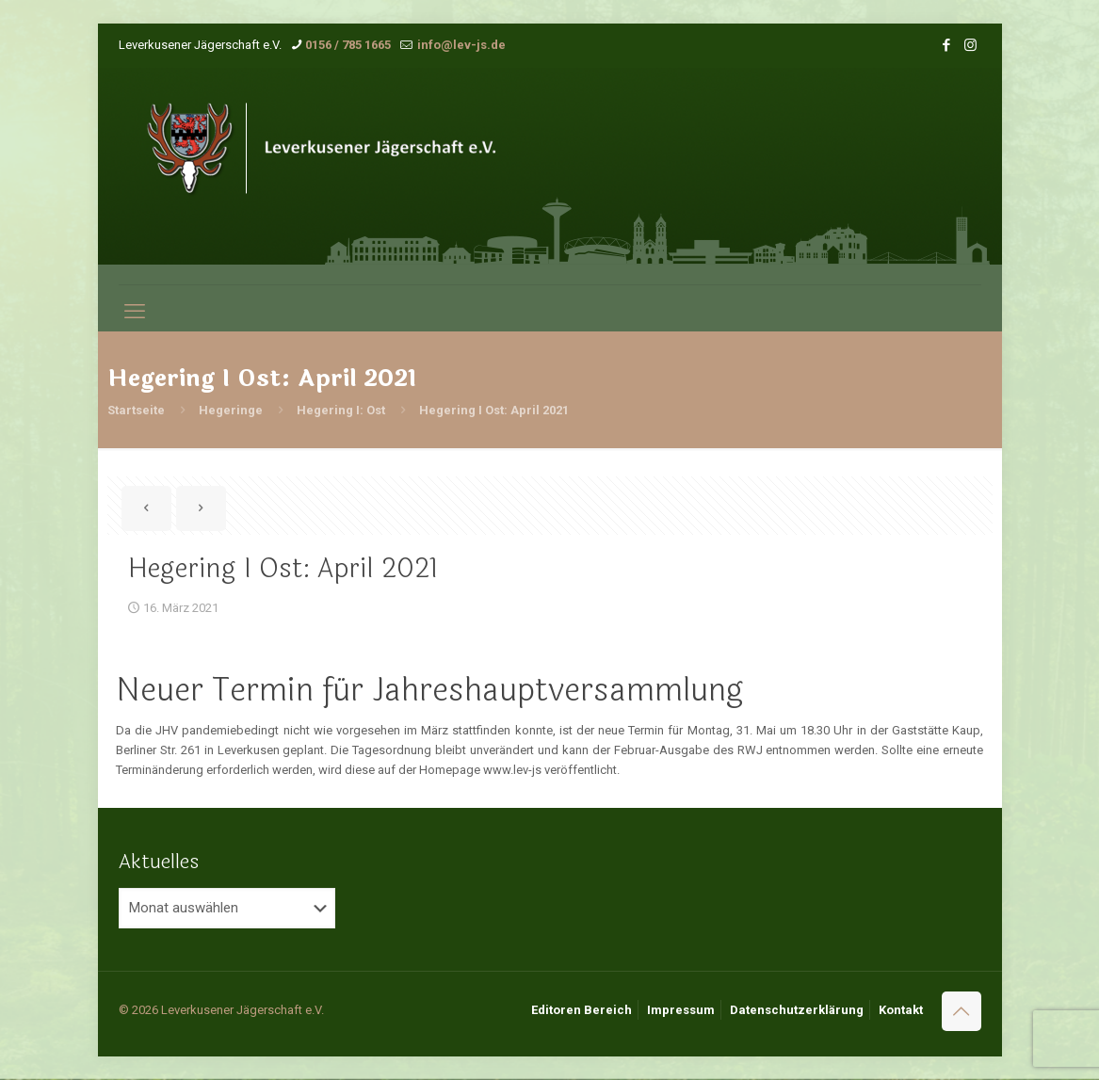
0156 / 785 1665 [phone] (348, 45)
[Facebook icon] (947, 45)
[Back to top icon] (961, 1011)
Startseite (136, 410)
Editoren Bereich (581, 1010)
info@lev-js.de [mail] (460, 45)
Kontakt (901, 1010)
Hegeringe (231, 410)
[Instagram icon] (970, 45)
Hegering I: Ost (341, 410)
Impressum (681, 1010)
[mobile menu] (135, 312)
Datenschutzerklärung (797, 1010)
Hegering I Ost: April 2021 (494, 410)
